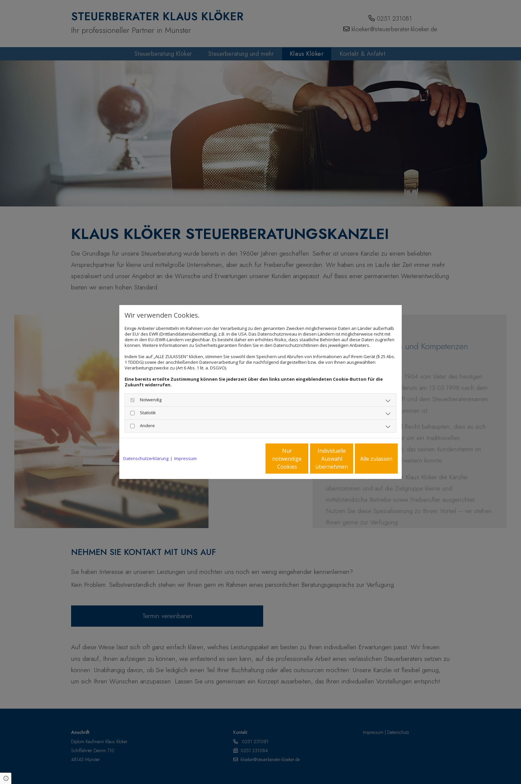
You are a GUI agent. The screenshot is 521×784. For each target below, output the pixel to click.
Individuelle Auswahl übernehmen (304, 458)
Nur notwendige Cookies (240, 458)
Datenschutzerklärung (145, 458)
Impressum (185, 458)
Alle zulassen (367, 458)
